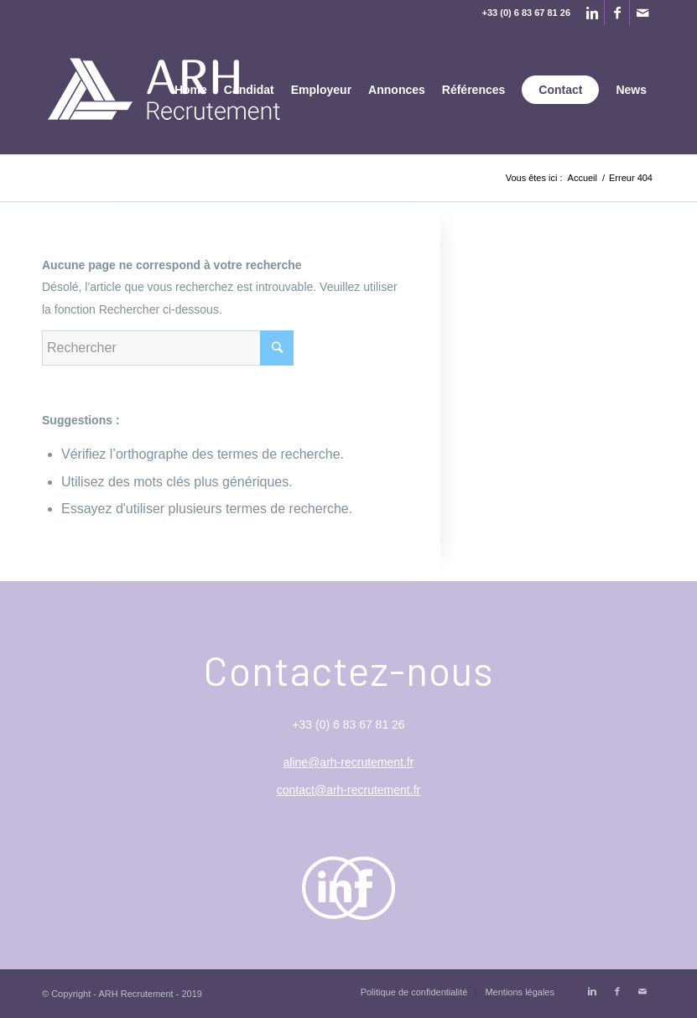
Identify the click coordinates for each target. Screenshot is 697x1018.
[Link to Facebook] (617, 12)
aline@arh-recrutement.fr (348, 762)
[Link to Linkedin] (592, 12)
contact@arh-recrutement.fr (348, 790)
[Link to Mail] (642, 12)
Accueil (582, 178)
